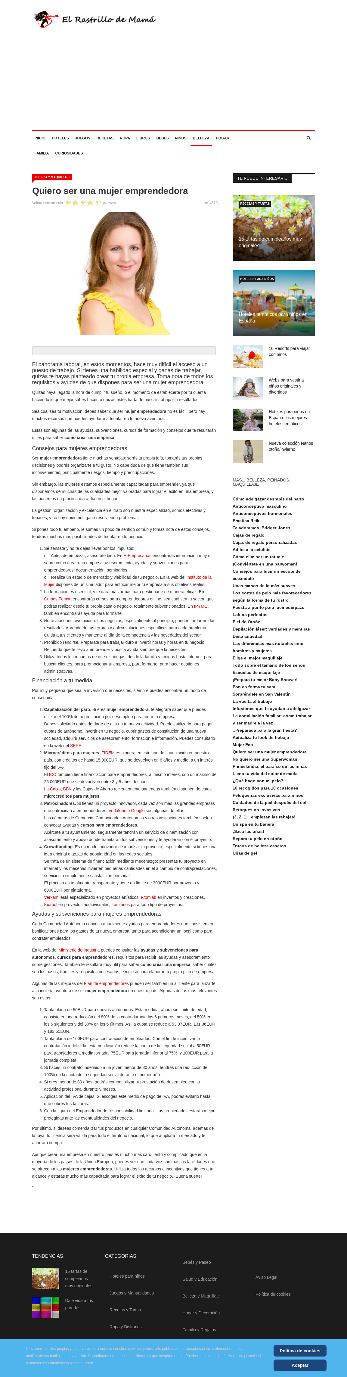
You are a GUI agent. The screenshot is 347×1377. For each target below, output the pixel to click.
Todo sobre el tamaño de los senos (269, 667)
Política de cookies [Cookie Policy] (300, 1350)
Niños (181, 141)
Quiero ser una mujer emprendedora (270, 754)
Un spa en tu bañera (253, 826)
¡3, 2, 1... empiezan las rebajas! (264, 819)
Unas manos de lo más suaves (264, 588)
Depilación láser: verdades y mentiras (271, 631)
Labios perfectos (250, 617)
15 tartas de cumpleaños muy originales (78, 1281)
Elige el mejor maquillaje (258, 660)
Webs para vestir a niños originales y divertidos (286, 388)
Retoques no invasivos (256, 812)
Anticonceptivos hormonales (262, 516)
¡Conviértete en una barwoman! (265, 566)
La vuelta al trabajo (252, 704)
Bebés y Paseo (197, 1265)
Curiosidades (69, 156)
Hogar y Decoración (201, 1315)
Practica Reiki (247, 523)
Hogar (222, 141)
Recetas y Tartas (255, 206)
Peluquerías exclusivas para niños (268, 798)
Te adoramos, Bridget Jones (261, 530)
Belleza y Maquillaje (52, 180)
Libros (143, 141)
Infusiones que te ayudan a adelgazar (271, 711)
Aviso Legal (266, 1280)
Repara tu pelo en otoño (258, 841)
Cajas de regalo (249, 537)
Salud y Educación (200, 1281)
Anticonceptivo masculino (260, 508)
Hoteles (60, 141)
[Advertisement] (173, 87)
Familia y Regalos (199, 1332)
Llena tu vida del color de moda (265, 776)
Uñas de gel (245, 855)
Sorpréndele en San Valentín (262, 696)
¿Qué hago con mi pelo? (258, 783)
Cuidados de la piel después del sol (269, 805)
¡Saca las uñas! (248, 834)
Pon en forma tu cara (254, 689)
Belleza (201, 141)
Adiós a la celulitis (252, 552)
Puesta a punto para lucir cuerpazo (269, 610)
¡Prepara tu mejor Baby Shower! (265, 682)
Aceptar (300, 1365)
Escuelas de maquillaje (256, 675)
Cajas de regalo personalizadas (265, 545)
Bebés (162, 141)
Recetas (105, 141)
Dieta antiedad (247, 639)
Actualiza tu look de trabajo (261, 740)
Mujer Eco (243, 747)
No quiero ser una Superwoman (265, 761)
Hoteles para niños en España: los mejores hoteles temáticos (289, 420)
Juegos (82, 141)
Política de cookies (273, 1296)
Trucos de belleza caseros (259, 848)
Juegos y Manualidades (132, 1295)
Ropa (125, 141)
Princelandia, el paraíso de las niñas (270, 769)
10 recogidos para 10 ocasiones (265, 790)
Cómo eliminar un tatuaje (258, 559)
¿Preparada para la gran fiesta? (265, 733)
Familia (42, 156)
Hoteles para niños (257, 281)
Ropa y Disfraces (126, 1329)
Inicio (40, 141)
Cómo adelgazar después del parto (268, 501)
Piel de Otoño (247, 624)
